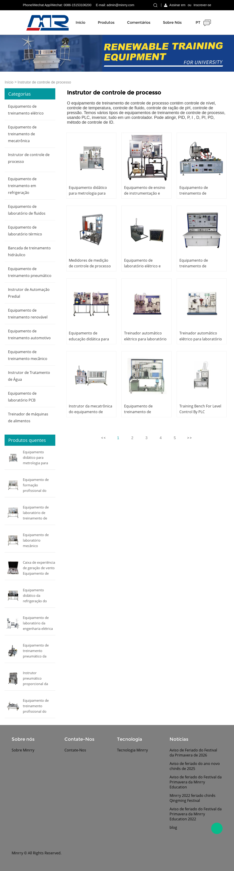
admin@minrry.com (120, 5)
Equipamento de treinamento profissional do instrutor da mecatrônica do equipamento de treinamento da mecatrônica (36, 706)
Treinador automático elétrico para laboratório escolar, (145, 339)
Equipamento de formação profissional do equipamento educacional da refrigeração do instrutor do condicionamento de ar (39, 485)
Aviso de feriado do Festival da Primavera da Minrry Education (196, 782)
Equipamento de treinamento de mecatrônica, (193, 193)
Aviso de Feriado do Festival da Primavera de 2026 (193, 753)
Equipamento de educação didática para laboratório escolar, (89, 339)
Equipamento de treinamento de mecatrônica (22, 134)
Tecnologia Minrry (132, 750)
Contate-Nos (75, 750)
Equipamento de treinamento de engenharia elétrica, (196, 266)
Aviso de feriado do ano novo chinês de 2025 (195, 766)
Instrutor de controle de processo (44, 82)
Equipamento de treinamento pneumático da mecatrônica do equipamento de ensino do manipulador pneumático (36, 651)
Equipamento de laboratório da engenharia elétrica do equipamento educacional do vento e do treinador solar (39, 623)
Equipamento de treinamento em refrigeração (22, 185)
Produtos (106, 22)
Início (80, 22)
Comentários (138, 22)
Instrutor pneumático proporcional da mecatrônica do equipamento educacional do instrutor (35, 678)
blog (173, 827)
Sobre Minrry (23, 750)
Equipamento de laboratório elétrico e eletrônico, (142, 266)
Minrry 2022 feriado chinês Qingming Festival (192, 798)
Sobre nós (172, 22)
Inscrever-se (202, 5)
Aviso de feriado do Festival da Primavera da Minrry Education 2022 (196, 813)
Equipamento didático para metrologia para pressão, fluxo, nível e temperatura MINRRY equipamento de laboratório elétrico (38, 458)
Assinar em (177, 5)
